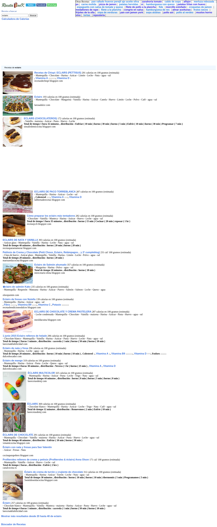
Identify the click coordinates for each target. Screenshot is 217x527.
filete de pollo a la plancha (141, 7)
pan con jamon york (131, 12)
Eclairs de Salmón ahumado (50, 264)
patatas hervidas (128, 4)
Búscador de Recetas (13, 524)
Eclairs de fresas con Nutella (19, 299)
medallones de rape (87, 9)
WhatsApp (51, 5)
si (142, 4)
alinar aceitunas (181, 9)
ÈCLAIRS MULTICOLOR (42, 373)
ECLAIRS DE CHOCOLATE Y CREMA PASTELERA (62, 311)
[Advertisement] (91, 44)
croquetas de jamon (200, 7)
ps (77, 4)
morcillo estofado (176, 7)
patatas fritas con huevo (191, 4)
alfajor (187, 1)
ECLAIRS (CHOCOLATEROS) (40, 118)
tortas (86, 15)
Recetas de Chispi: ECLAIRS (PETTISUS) (57, 72)
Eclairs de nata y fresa (15, 348)
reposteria (99, 15)
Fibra (7, 304)
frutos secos (201, 9)
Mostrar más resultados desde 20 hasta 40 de (31, 516)
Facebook (41, 5)
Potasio (56, 304)
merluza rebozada (204, 1)
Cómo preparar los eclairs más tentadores (51, 216)
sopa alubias (153, 12)
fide (161, 7)
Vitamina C (44, 304)
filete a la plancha (111, 9)
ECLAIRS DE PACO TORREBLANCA (55, 191)
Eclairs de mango (13, 360)
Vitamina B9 (24, 304)
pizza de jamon (107, 4)
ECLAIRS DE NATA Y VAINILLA (20, 240)
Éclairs (7, 503)
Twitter (31, 5)
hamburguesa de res (158, 9)
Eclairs (38, 97)
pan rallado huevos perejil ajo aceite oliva (115, 1)
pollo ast (168, 12)
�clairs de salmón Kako (17, 286)
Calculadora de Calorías (15, 19)
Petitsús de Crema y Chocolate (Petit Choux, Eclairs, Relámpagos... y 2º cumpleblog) (52, 252)
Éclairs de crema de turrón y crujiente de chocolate (53, 472)
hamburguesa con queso (160, 4)
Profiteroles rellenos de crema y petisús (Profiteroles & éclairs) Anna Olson (46, 459)
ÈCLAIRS (33, 404)
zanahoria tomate (152, 1)
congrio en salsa (133, 9)
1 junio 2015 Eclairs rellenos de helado (25, 336)
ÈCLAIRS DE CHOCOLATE (18, 435)
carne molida (88, 4)
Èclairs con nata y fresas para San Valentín (27, 447)
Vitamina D (63, 78)
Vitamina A (42, 78)
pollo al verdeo (184, 12)
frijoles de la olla (85, 12)
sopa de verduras (107, 12)
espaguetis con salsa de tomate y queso (100, 7)
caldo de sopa (173, 1)
